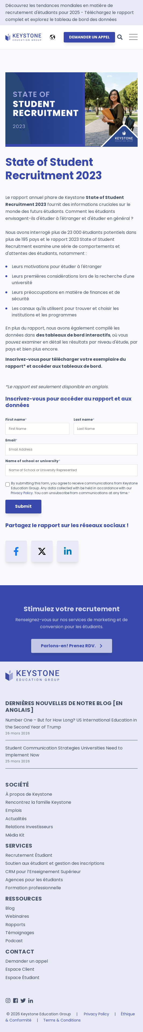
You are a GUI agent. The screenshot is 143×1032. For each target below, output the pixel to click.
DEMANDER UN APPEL (89, 37)
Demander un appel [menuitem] (26, 961)
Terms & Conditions (62, 1020)
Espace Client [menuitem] (19, 969)
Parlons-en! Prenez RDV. (71, 661)
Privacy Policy (22, 493)
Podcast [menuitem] (14, 941)
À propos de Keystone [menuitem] (28, 794)
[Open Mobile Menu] (133, 37)
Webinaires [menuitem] (17, 916)
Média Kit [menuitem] (14, 835)
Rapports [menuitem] (15, 925)
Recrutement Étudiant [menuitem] (28, 855)
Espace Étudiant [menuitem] (22, 978)
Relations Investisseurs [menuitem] (29, 827)
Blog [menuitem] (10, 908)
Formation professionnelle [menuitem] (33, 888)
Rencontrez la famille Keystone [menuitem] (38, 802)
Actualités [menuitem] (16, 819)
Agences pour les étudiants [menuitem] (34, 880)
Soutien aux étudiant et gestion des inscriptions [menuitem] (54, 863)
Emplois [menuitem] (13, 810)
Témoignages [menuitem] (19, 933)
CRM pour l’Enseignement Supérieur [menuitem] (43, 872)
